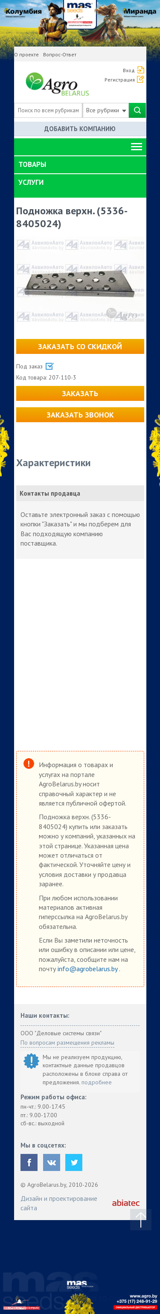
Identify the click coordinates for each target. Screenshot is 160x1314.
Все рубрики (106, 110)
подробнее (96, 1082)
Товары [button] (32, 164)
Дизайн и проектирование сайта (58, 1203)
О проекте (26, 54)
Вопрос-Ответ (59, 54)
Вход (129, 70)
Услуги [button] (31, 182)
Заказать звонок (80, 415)
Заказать (80, 393)
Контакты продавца (50, 493)
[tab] (80, 164)
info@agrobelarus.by (88, 968)
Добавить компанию (80, 129)
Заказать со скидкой (80, 346)
